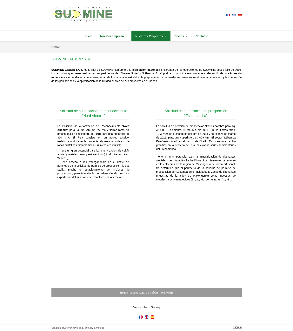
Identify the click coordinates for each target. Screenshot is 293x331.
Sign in (237, 327)
